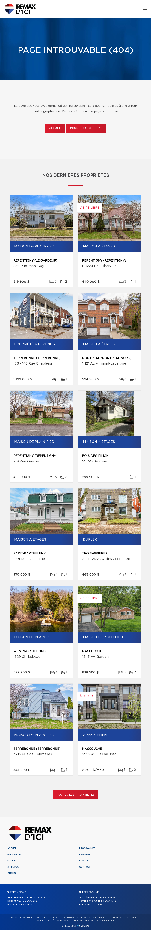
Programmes (87, 848)
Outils (11, 873)
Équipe (11, 861)
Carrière (84, 854)
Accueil (55, 128)
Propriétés (14, 854)
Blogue (84, 861)
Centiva (83, 925)
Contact (85, 867)
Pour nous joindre (86, 128)
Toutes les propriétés (75, 795)
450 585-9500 (22, 905)
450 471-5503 (93, 905)
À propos (13, 867)
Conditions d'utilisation (69, 920)
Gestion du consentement (100, 920)
